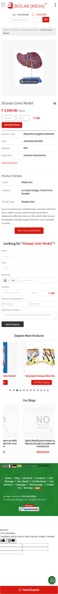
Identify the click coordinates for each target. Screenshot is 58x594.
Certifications (39, 481)
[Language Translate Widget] (36, 465)
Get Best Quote (24, 382)
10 (41, 390)
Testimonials (36, 484)
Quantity (5, 287)
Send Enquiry (29, 589)
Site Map (28, 488)
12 (48, 390)
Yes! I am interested (29, 230)
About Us (27, 478)
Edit (36, 118)
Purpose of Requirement (12, 299)
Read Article (24, 452)
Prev (7, 430)
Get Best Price (12, 125)
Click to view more (9, 163)
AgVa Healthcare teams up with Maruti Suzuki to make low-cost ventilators (24, 443)
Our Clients (23, 481)
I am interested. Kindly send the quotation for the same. (29, 316)
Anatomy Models (30, 30)
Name (4, 250)
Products (15, 30)
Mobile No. (6, 275)
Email (4, 262)
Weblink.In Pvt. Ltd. (37, 499)
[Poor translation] (11, 540)
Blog (17, 478)
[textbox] (26, 20)
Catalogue (21, 484)
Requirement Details (10, 310)
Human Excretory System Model (24, 376)
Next (50, 430)
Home (6, 30)
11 (44, 390)
